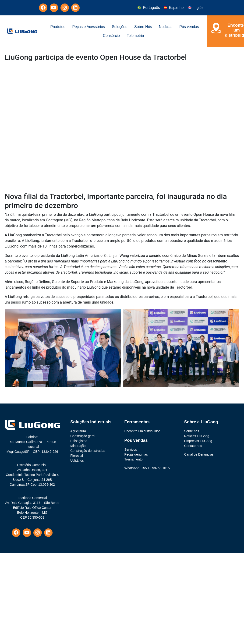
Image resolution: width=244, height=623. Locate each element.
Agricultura (78, 431)
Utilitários (77, 460)
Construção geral (82, 436)
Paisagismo (78, 441)
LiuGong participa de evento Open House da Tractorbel (96, 57)
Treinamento (133, 459)
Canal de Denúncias (199, 454)
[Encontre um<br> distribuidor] (216, 28)
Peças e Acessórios (88, 27)
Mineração (77, 446)
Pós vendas (189, 27)
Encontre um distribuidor (142, 431)
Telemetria (135, 36)
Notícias (166, 27)
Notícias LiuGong (196, 436)
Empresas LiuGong (198, 441)
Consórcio (111, 36)
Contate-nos (193, 446)
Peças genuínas (136, 454)
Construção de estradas (87, 451)
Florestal (76, 455)
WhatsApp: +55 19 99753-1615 (147, 468)
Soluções (119, 27)
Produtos (57, 27)
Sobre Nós (143, 27)
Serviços (130, 449)
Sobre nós (191, 431)
